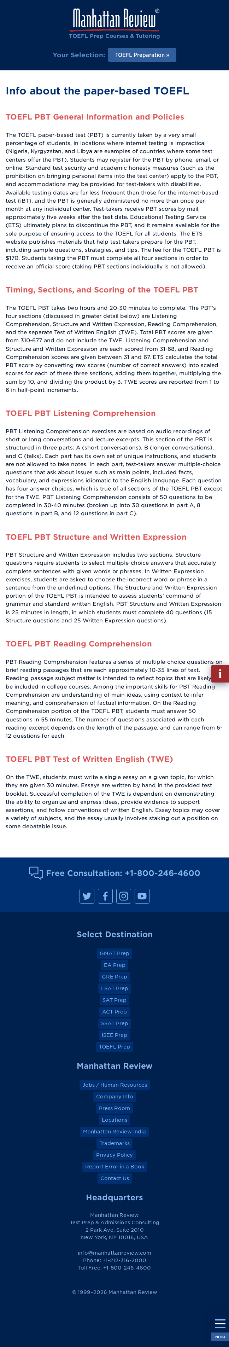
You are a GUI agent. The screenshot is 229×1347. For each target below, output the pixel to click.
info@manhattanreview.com (114, 1253)
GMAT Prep (114, 953)
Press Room (114, 1108)
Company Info (114, 1096)
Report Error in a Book (114, 1166)
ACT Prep (114, 1012)
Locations (114, 1120)
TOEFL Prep (114, 1047)
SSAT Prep (114, 1023)
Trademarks (114, 1143)
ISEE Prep (114, 1035)
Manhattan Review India (114, 1131)
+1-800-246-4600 (162, 873)
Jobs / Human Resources (114, 1085)
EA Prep (114, 965)
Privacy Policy (114, 1155)
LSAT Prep (114, 988)
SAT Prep (114, 1000)
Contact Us (114, 1178)
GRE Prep (114, 977)
